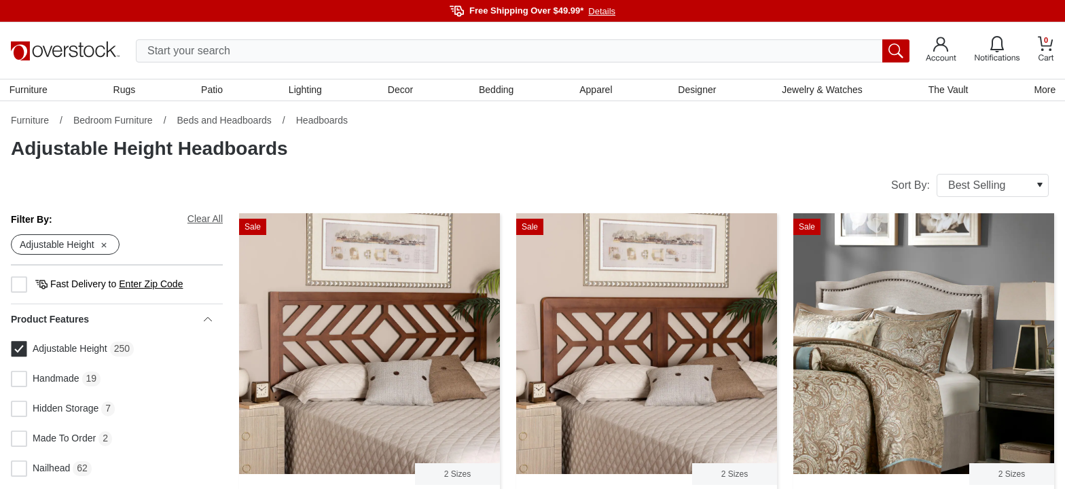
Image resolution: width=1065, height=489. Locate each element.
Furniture (30, 90)
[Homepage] (65, 50)
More (1043, 90)
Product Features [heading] (111, 321)
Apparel (595, 90)
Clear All (205, 220)
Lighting (306, 90)
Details (601, 11)
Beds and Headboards (224, 121)
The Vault (947, 90)
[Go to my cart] (1046, 50)
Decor (400, 90)
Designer (696, 90)
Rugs (125, 90)
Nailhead (40, 471)
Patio (213, 90)
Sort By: (970, 186)
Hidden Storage (54, 411)
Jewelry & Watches (821, 90)
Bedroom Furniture (113, 121)
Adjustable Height (59, 351)
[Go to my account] (941, 51)
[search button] (895, 50)
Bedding (496, 90)
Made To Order (53, 441)
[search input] (522, 50)
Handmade (45, 381)
